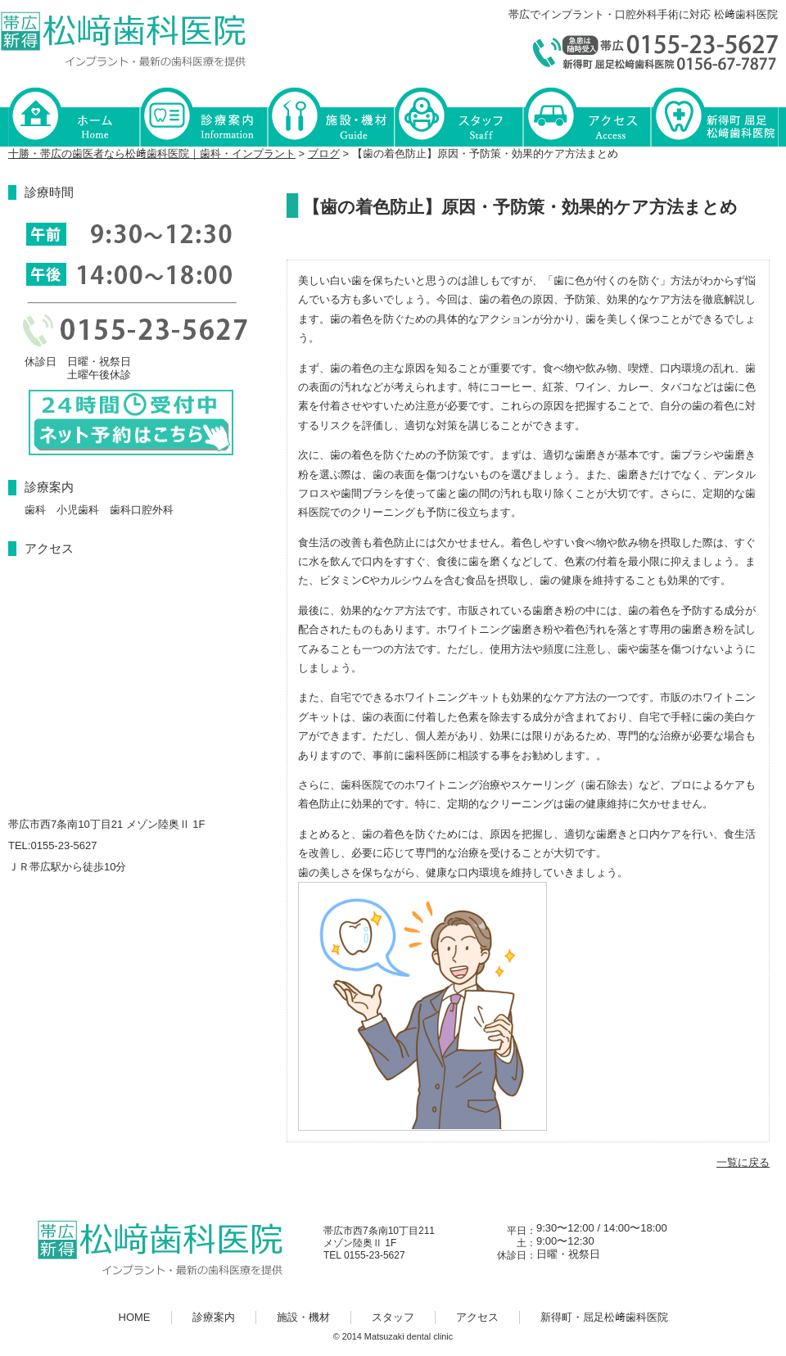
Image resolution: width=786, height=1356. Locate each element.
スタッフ (458, 115)
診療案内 (203, 115)
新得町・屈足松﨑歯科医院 (714, 115)
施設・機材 (331, 115)
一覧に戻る (743, 1162)
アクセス (586, 115)
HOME (73, 115)
